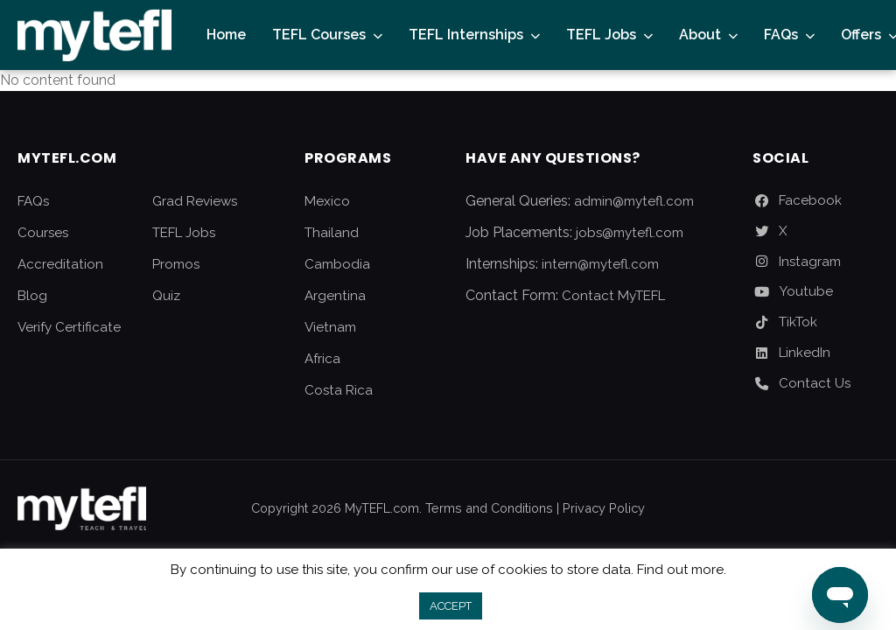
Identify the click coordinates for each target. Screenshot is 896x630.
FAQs (781, 34)
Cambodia (337, 264)
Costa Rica (338, 390)
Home (226, 34)
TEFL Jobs (601, 34)
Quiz (166, 296)
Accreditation (60, 264)
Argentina (335, 296)
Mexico (327, 201)
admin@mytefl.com (634, 201)
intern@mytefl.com (600, 264)
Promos (176, 264)
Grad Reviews (194, 201)
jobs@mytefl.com (629, 233)
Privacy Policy (604, 507)
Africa (322, 359)
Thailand (331, 233)
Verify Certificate (69, 327)
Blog (32, 296)
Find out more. (681, 570)
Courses (43, 233)
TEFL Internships (466, 34)
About (700, 34)
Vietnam (330, 327)
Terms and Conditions (489, 507)
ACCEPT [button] (451, 605)
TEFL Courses (319, 34)
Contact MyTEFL (613, 296)
